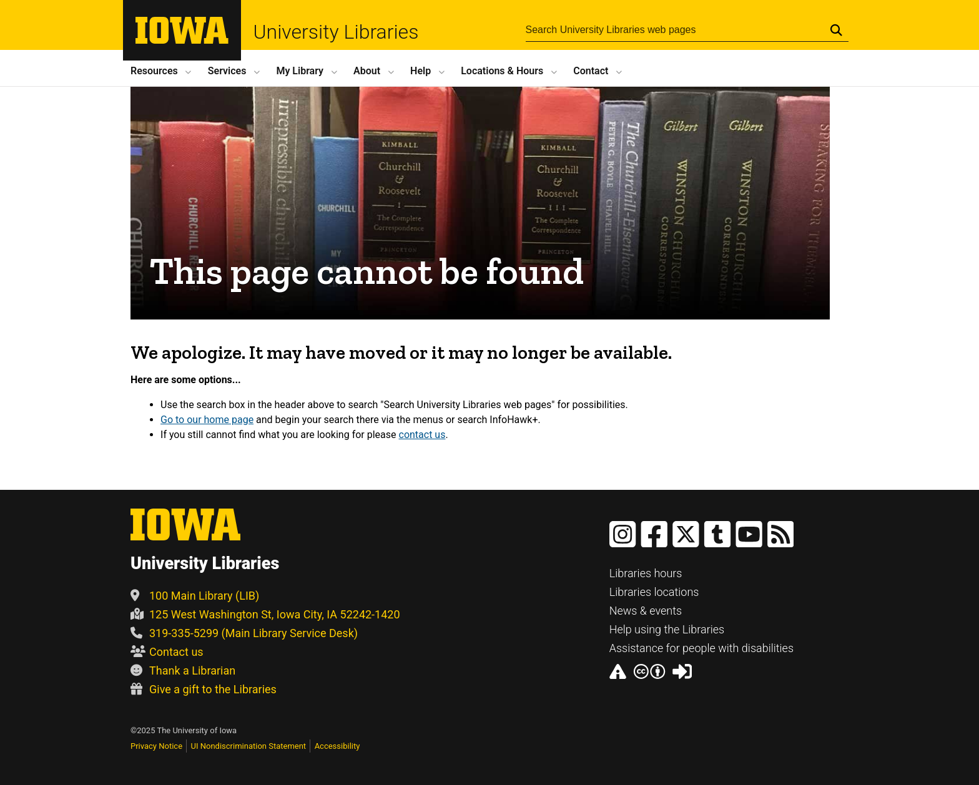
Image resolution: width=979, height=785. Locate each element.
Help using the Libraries (667, 629)
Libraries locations (654, 591)
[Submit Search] (836, 30)
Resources (154, 71)
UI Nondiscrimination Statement (249, 746)
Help (420, 71)
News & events (645, 610)
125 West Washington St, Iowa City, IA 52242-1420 (265, 614)
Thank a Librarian (182, 670)
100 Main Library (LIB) (194, 595)
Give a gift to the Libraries (203, 689)
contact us (422, 435)
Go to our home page (206, 420)
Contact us (167, 651)
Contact (590, 71)
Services (227, 71)
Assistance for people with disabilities (701, 648)
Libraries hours (645, 573)
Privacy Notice (156, 746)
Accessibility (337, 746)
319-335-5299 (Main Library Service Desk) (244, 633)
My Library (299, 71)
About (366, 71)
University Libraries (336, 32)
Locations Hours (502, 71)
